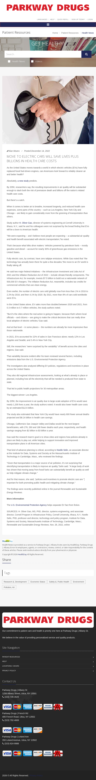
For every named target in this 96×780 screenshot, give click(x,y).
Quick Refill (63, 19)
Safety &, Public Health (59, 582)
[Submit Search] (86, 54)
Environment (78, 582)
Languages (42, 19)
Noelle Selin (62, 450)
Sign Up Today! (78, 19)
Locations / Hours (10, 666)
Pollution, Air (9, 587)
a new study (23, 181)
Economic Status (38, 582)
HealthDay (22, 554)
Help (52, 19)
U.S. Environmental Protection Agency (29, 505)
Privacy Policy (9, 670)
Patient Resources (70, 33)
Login (90, 19)
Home (55, 33)
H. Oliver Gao (25, 223)
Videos (36, 61)
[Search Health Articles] (43, 54)
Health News (16, 61)
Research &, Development (15, 582)
